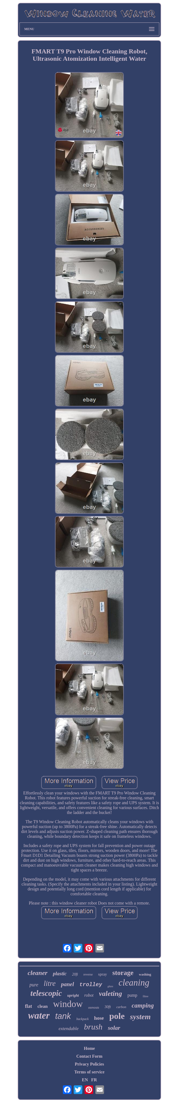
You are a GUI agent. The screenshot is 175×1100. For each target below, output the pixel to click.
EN (85, 1079)
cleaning (134, 982)
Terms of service (89, 1072)
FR (94, 1079)
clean (42, 1006)
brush (93, 1026)
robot (88, 995)
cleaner (37, 972)
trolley (90, 985)
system (140, 1016)
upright (73, 995)
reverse (88, 974)
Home (89, 1048)
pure (34, 984)
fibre (145, 996)
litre (50, 983)
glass (110, 986)
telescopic (46, 993)
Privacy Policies (89, 1064)
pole (117, 1016)
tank (63, 1016)
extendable (69, 1028)
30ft (108, 1007)
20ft (75, 974)
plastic (60, 973)
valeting (110, 994)
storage (123, 972)
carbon (121, 1007)
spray (102, 974)
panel (67, 984)
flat (28, 1006)
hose (99, 1018)
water (39, 1015)
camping (143, 1005)
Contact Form (89, 1056)
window (68, 1004)
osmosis (93, 1007)
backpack (82, 1019)
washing (145, 974)
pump (132, 995)
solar (114, 1027)
